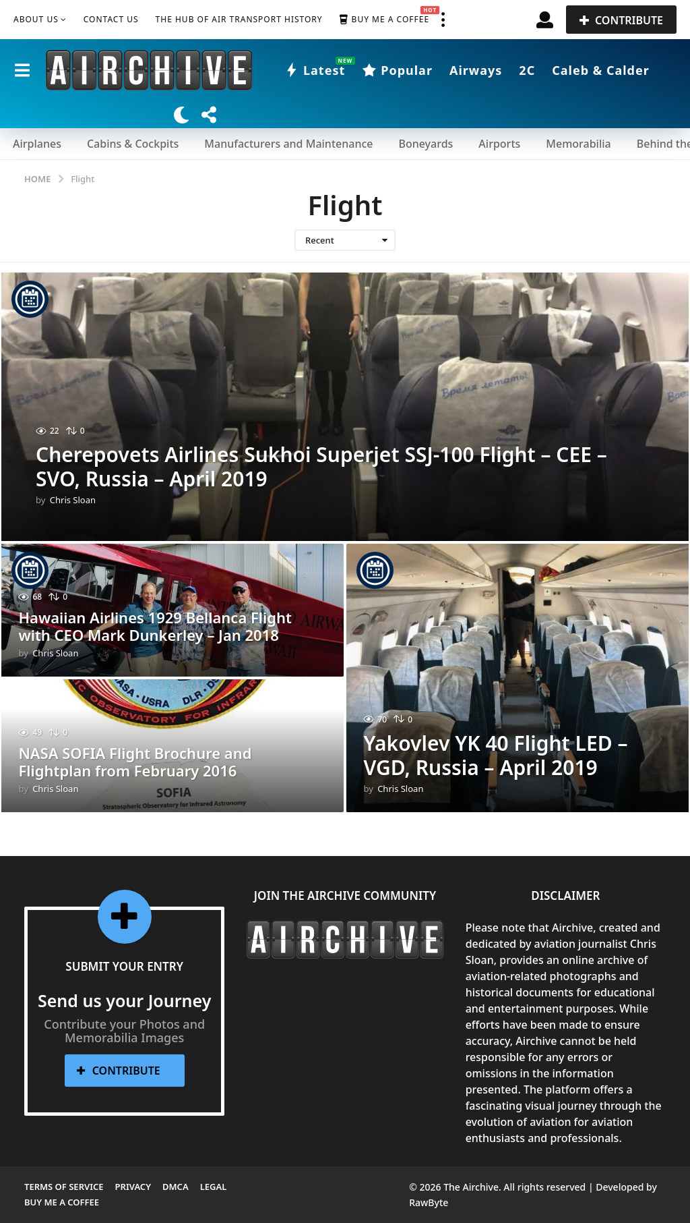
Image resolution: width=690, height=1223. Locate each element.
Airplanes (37, 143)
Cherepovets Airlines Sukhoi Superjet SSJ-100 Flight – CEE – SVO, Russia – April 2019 (321, 466)
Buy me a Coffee (384, 19)
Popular (397, 70)
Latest (314, 70)
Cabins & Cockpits (133, 143)
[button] (442, 19)
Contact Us (111, 19)
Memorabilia (578, 143)
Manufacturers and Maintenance (288, 143)
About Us (36, 19)
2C (527, 70)
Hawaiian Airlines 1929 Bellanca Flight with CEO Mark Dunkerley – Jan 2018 (155, 626)
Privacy (133, 1187)
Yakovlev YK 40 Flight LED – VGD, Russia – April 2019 (495, 755)
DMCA (175, 1187)
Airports (499, 143)
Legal (213, 1187)
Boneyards (425, 143)
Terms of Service (64, 1187)
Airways (475, 70)
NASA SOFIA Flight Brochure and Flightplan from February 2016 (134, 761)
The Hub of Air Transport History (239, 19)
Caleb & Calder (601, 70)
